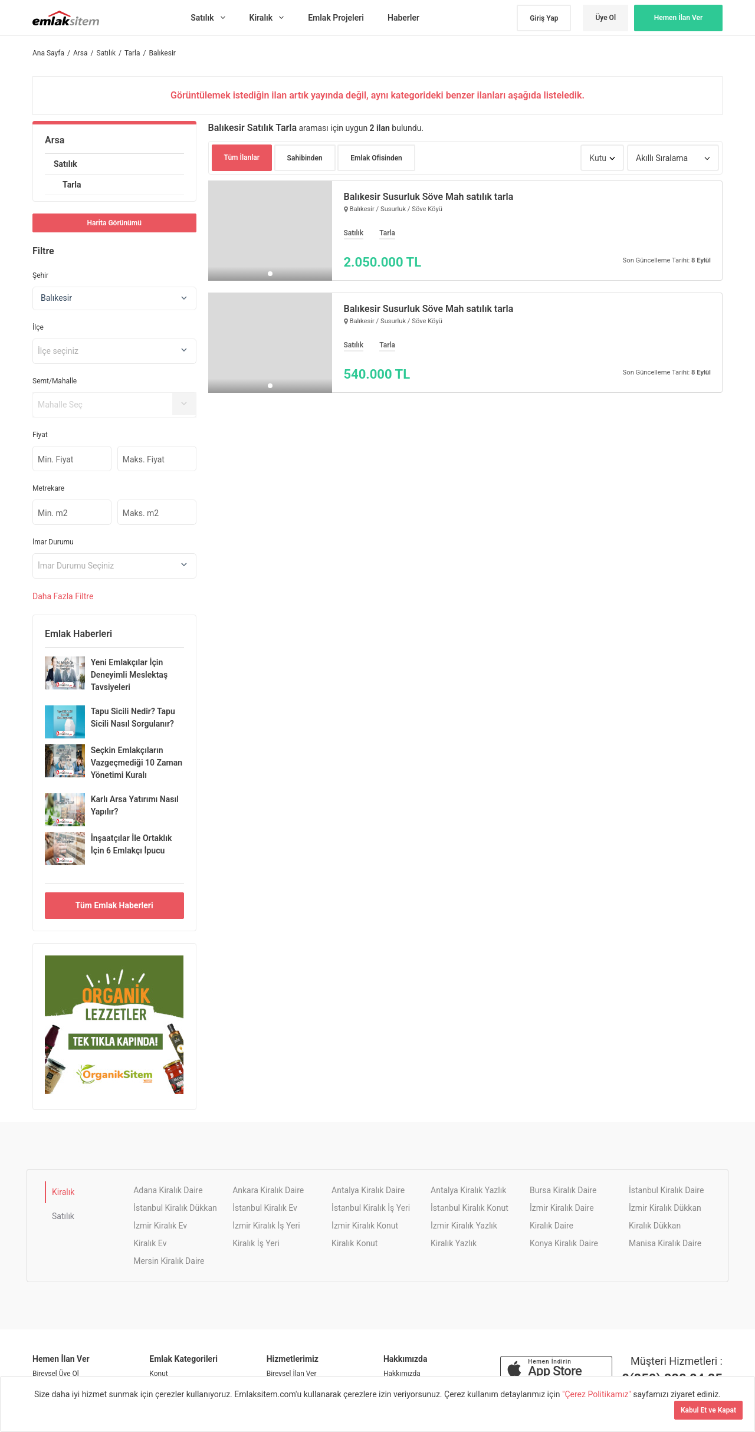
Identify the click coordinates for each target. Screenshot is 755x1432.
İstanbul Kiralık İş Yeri (370, 1208)
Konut (158, 1373)
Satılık (65, 164)
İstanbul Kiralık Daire (666, 1190)
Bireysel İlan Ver (292, 1373)
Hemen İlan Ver (678, 18)
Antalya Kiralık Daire (368, 1190)
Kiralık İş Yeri (256, 1243)
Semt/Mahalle (54, 381)
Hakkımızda (402, 1373)
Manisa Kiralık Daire (665, 1243)
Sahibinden (305, 158)
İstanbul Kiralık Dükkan (175, 1208)
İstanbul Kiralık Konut (469, 1208)
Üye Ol (605, 18)
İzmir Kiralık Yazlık (464, 1225)
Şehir (40, 275)
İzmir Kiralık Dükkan (665, 1208)
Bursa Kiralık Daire (563, 1190)
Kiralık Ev (149, 1243)
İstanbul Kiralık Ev (264, 1208)
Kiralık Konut (354, 1243)
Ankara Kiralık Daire (268, 1190)
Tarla (72, 184)
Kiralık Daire (551, 1225)
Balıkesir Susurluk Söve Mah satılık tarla (429, 197)
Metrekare (48, 488)
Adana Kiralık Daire (167, 1190)
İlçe (38, 327)
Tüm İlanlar (242, 157)
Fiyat (40, 435)
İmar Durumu (53, 542)
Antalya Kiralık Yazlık (468, 1190)
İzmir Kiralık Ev (160, 1225)
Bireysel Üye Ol (55, 1373)
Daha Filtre (62, 596)
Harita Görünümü (114, 223)
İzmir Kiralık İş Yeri (266, 1225)
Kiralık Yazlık (454, 1243)
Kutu (597, 158)
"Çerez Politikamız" (597, 1394)
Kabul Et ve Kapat (708, 1410)
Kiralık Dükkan (655, 1225)
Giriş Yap (544, 18)
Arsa (54, 140)
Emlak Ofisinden (376, 158)
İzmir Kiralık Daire (562, 1208)
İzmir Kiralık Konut (364, 1225)
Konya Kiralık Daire (564, 1243)
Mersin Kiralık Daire (168, 1261)
